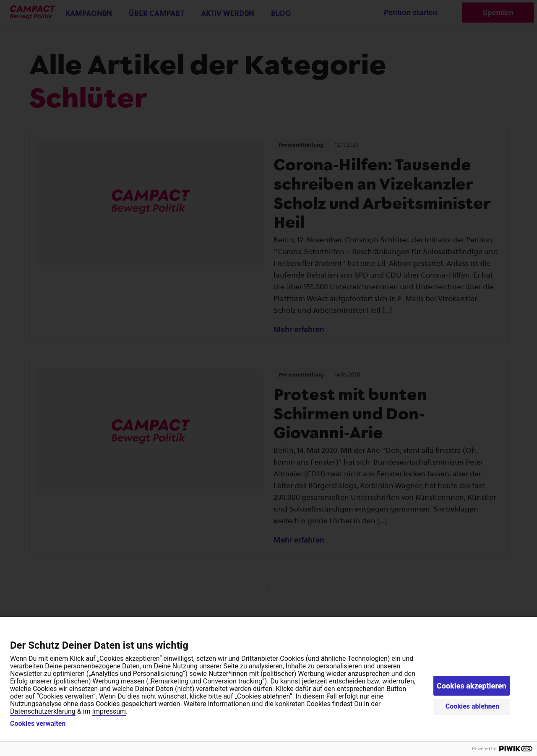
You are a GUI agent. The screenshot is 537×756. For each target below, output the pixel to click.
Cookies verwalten (37, 723)
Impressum (109, 711)
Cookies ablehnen (473, 706)
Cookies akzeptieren (471, 685)
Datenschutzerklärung (43, 711)
